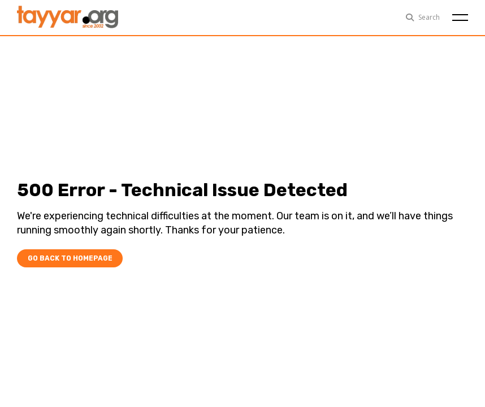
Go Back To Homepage (67, 258)
